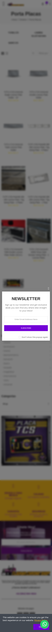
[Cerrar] (48, 288)
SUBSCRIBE (26, 328)
